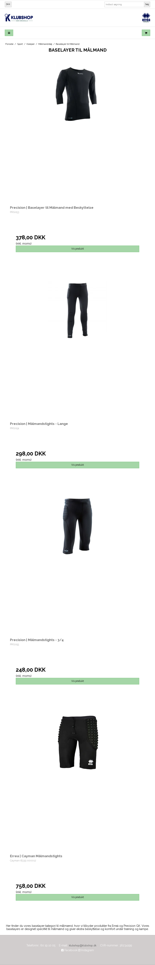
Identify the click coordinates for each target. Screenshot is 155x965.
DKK (8, 4)
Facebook (69, 950)
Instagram (86, 950)
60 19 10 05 (47, 945)
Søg (147, 4)
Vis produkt (77, 248)
